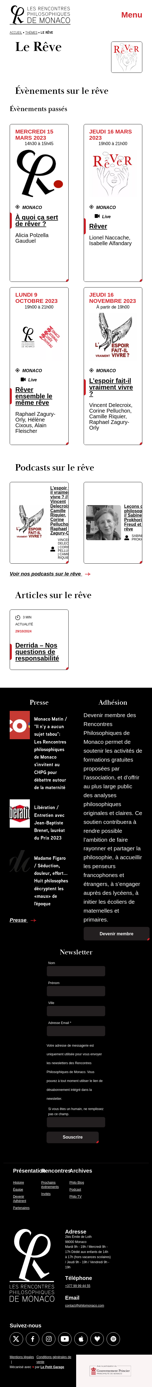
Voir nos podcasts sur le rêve (46, 574)
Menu (131, 14)
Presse (19, 920)
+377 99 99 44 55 (77, 1286)
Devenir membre (116, 933)
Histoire (18, 1182)
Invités (46, 1194)
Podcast (75, 1189)
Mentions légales (22, 1357)
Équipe (18, 1189)
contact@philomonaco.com (84, 1305)
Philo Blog (76, 1182)
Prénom (53, 983)
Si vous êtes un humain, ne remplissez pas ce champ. (75, 1111)
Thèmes (31, 32)
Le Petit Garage (52, 1367)
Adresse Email (59, 1023)
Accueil (16, 32)
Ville (51, 1003)
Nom (51, 963)
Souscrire (73, 1137)
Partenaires (21, 1208)
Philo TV (75, 1196)
